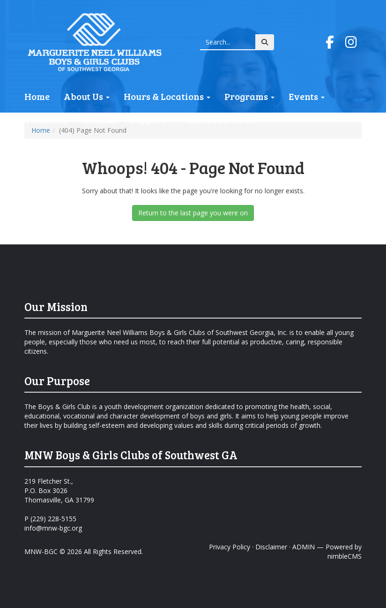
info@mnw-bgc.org (53, 528)
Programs (249, 96)
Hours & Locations (167, 96)
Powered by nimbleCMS (344, 551)
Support (151, 119)
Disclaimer (271, 546)
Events (307, 96)
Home (37, 96)
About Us (87, 96)
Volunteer (46, 119)
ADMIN (303, 546)
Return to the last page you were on (193, 212)
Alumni (99, 119)
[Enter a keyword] (228, 42)
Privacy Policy (229, 546)
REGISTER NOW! (221, 119)
